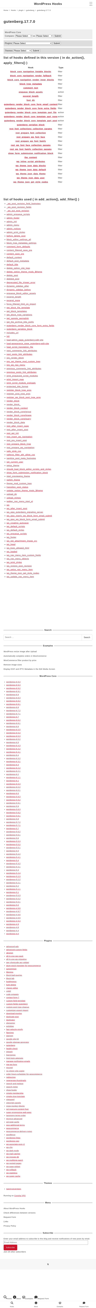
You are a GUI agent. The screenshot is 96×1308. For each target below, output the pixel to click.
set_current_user (15, 462)
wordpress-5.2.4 (13, 873)
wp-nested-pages (13, 1163)
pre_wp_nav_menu (16, 365)
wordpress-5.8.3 (13, 809)
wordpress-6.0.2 (13, 787)
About (17, 1298)
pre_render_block (15, 358)
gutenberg (10, 1045)
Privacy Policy (10, 1226)
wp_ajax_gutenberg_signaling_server (25, 512)
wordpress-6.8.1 (13, 704)
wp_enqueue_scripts (17, 534)
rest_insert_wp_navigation (19, 437)
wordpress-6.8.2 (13, 701)
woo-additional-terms (15, 1125)
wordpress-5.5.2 (13, 845)
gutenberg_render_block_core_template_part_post (30, 121)
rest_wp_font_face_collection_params (31, 145)
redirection (11, 1077)
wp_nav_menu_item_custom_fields (24, 555)
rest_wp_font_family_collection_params (31, 149)
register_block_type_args (19, 390)
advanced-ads (12, 947)
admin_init (12, 222)
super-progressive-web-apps (18, 1112)
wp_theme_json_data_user (31, 178)
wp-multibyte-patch (14, 1160)
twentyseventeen (13, 1189)
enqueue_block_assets (31, 92)
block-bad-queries (14, 975)
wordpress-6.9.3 (13, 685)
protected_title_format (17, 386)
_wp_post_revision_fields (19, 207)
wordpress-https (13, 1138)
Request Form (10, 1217)
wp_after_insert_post (17, 508)
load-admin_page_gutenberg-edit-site (25, 340)
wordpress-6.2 (12, 774)
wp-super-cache (13, 1176)
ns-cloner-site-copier (15, 1071)
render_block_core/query (19, 419)
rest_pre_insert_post (17, 440)
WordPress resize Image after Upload (20, 652)
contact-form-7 (12, 998)
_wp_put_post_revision (18, 211)
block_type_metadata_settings (21, 243)
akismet (9, 953)
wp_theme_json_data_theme (31, 174)
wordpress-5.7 (12, 829)
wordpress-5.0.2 (13, 899)
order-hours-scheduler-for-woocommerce (24, 1074)
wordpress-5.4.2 (13, 854)
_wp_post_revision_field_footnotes (24, 204)
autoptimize (11, 969)
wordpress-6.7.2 (13, 711)
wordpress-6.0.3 (13, 784)
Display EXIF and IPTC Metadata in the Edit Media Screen (29, 669)
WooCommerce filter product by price (20, 660)
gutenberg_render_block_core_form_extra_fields (30, 108)
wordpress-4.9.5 (13, 918)
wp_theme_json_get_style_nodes (30, 182)
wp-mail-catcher (13, 1154)
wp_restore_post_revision (19, 566)
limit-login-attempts (14, 1058)
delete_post (12, 275)
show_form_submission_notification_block (30, 153)
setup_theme (13, 465)
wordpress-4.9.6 (13, 915)
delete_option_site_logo (18, 268)
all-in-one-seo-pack (14, 956)
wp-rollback (11, 1170)
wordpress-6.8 (12, 707)
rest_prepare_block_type (19, 444)
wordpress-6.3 (12, 765)
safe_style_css (14, 451)
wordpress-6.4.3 (13, 746)
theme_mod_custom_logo (19, 483)
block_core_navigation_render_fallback (30, 76)
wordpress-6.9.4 (13, 682)
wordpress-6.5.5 (13, 730)
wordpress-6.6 (12, 727)
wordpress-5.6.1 (13, 835)
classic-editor (12, 988)
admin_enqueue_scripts (18, 214)
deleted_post (13, 279)
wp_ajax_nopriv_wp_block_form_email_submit (29, 516)
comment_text (30, 88)
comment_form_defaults (18, 247)
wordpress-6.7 (12, 717)
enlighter (10, 1026)
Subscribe (10, 1247)
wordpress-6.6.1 (13, 723)
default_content (14, 257)
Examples (27, 1298)
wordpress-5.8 (12, 819)
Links (6, 1222)
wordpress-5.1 (12, 892)
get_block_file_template (18, 308)
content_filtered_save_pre (19, 250)
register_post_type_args (18, 394)
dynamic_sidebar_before (19, 290)
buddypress (11, 982)
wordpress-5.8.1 (13, 816)
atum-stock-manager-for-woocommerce (23, 966)
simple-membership (15, 1093)
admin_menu (13, 225)
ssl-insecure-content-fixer (17, 1109)
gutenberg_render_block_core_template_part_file (30, 112)
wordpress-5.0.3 (13, 895)
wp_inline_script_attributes (30, 161)
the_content (30, 157)
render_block (13, 401)
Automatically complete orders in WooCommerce (25, 656)
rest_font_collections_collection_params (30, 129)
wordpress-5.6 (12, 838)
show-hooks (11, 1090)
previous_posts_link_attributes (21, 372)
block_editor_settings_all (19, 239)
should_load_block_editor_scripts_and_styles (29, 469)
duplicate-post (12, 1017)
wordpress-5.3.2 (13, 864)
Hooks (8, 1298)
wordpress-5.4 (12, 860)
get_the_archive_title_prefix (20, 322)
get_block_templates (17, 311)
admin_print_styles (16, 232)
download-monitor (14, 1013)
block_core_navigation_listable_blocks (30, 72)
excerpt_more (13, 300)
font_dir (31, 100)
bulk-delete (11, 985)
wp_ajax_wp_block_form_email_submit (26, 519)
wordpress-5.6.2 (13, 832)
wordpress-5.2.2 (13, 880)
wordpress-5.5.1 (13, 848)
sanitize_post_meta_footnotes (21, 458)
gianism (9, 1036)
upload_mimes (14, 498)
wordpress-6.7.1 (13, 714)
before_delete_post (16, 236)
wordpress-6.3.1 (13, 762)
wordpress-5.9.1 (13, 803)
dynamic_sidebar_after (18, 286)
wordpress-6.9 (12, 695)
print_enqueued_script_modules (22, 376)
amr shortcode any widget (17, 962)
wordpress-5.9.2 (13, 800)
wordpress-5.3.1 (13, 867)
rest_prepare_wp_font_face (30, 137)
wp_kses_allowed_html (18, 548)
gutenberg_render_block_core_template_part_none (31, 116)
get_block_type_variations (19, 315)
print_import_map (15, 379)
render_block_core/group (19, 412)
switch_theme (13, 480)
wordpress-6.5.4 (13, 733)
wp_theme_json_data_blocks (31, 166)
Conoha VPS (20, 1196)
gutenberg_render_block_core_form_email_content (31, 104)
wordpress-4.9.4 (13, 921)
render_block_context (17, 408)
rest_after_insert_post (17, 430)
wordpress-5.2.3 (13, 876)
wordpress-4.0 (12, 934)
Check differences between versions (20, 1213)
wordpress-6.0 (12, 793)
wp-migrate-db (12, 1157)
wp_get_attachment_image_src (22, 541)
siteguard (10, 1100)
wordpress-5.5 (12, 851)
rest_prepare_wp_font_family (31, 141)
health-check (12, 1049)
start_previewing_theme (18, 476)
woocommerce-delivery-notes (19, 1131)
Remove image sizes (13, 665)
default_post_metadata (18, 261)
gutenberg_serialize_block (30, 125)
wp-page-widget (13, 1167)
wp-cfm (9, 1147)
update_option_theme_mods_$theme (25, 491)
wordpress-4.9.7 (13, 911)
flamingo (10, 1033)
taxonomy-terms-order (16, 1115)
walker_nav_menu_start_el (20, 501)
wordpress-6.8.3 (13, 698)
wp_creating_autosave (18, 523)
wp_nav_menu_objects (18, 559)
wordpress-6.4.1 (13, 752)
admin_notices (14, 229)
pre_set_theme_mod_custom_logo (23, 361)
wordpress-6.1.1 (13, 777)
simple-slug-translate (15, 1096)
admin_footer (13, 218)
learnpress (11, 1055)
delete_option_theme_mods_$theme (24, 272)
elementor (10, 1023)
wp (8, 505)
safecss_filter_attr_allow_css (21, 455)
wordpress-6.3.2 (13, 758)
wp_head (11, 544)
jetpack (9, 1052)
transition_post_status (17, 487)
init (8, 336)
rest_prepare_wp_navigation (20, 448)
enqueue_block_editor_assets (21, 293)
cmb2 (8, 991)
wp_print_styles (14, 562)
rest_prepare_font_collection (31, 133)
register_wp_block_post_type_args (24, 397)
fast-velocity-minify (14, 1029)
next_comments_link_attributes (22, 351)
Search (87, 637)
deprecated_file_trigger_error (21, 282)
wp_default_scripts (16, 526)
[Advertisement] (48, 607)
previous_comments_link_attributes (24, 369)
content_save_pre (15, 254)
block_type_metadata (31, 84)
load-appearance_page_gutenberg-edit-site (28, 344)
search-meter (12, 1087)
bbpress (9, 972)
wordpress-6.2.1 (13, 771)
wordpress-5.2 (12, 886)
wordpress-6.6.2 (13, 720)
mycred (9, 1068)
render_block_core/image (19, 415)
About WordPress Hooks (14, 1208)
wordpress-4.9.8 (13, 908)
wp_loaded (12, 552)
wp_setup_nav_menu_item (20, 570)
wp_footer (11, 537)
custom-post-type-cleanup (17, 1007)
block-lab (10, 978)
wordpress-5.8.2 (13, 813)
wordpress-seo (12, 1141)
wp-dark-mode (12, 1151)
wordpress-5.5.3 (13, 841)
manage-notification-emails (18, 1061)
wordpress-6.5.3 (13, 736)
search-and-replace (14, 1084)
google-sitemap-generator (17, 1042)
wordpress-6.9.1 (13, 691)
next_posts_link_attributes (19, 354)
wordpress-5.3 (12, 870)
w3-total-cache (12, 1122)
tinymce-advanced (14, 1119)
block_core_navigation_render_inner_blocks (31, 80)
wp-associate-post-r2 (15, 1144)
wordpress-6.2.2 (13, 768)
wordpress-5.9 (12, 806)
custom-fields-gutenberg (17, 1004)
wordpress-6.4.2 (13, 749)
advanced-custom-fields (16, 950)
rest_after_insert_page (18, 426)
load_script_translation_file (20, 347)
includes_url (12, 333)
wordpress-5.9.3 (13, 797)
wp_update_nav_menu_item (20, 577)
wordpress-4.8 (12, 927)
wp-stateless (11, 1173)
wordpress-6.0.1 (13, 790)
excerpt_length (30, 96)
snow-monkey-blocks (15, 1106)
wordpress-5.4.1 (13, 857)
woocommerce (12, 1128)
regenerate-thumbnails (16, 1080)
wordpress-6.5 (12, 742)
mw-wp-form (11, 1065)
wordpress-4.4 (12, 931)
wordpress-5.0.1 (13, 902)
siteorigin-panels (13, 1103)
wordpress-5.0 (12, 905)
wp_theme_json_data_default (31, 170)
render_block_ (14, 404)
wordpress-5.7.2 (13, 822)
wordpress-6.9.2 (13, 688)
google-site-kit (12, 1039)
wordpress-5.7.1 (13, 825)
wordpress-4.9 (12, 924)
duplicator (10, 1020)
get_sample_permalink (18, 318)
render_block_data (16, 422)
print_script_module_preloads (21, 383)
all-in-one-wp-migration (16, 959)
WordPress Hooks (48, 3)
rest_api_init (13, 433)
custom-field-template (15, 1001)
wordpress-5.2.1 (13, 883)
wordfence (10, 1135)
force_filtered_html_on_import (21, 304)
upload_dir (12, 494)
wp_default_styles (15, 530)
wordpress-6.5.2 (13, 739)
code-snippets (12, 994)
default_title (12, 265)
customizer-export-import (17, 1010)
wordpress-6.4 (12, 755)
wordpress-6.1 (12, 781)
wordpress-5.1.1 (13, 889)
